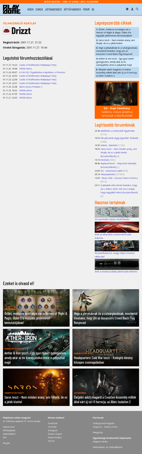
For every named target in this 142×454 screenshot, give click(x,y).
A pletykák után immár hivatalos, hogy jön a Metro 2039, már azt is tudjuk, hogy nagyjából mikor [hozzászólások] (119, 189)
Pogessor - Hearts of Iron (105, 426)
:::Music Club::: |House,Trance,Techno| (119, 178)
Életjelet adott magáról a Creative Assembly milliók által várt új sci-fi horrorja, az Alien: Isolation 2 (116, 72)
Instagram (53, 430)
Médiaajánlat (9, 430)
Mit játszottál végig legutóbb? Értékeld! (119, 138)
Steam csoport (55, 433)
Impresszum (9, 426)
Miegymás (98, 432)
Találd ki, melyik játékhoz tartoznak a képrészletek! (117, 111)
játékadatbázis (53, 9)
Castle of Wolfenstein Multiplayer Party (37, 65)
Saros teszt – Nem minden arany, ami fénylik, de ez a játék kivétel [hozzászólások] (119, 153)
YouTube (52, 426)
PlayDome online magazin (17, 417)
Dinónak (105, 159)
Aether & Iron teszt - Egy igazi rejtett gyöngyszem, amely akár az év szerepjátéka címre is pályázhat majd (115, 61)
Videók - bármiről (109, 145)
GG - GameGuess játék (111, 170)
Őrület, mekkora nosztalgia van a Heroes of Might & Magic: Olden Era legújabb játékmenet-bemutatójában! (114, 32)
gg (93, 9)
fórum (86, 9)
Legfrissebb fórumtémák (115, 125)
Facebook (52, 423)
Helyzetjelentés (108, 174)
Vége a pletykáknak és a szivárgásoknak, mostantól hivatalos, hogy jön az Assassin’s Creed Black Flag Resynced (117, 50)
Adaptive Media (100, 441)
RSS (5, 437)
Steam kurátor (55, 437)
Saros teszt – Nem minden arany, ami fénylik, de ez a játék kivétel (115, 42)
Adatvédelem (9, 433)
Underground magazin (103, 423)
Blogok (6, 443)
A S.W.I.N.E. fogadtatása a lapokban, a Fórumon (42, 72)
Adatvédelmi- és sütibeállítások (107, 447)
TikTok (51, 441)
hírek (30, 9)
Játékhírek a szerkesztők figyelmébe (118, 130)
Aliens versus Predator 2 (30, 86)
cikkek (39, 9)
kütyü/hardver (72, 9)
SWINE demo (25, 68)
